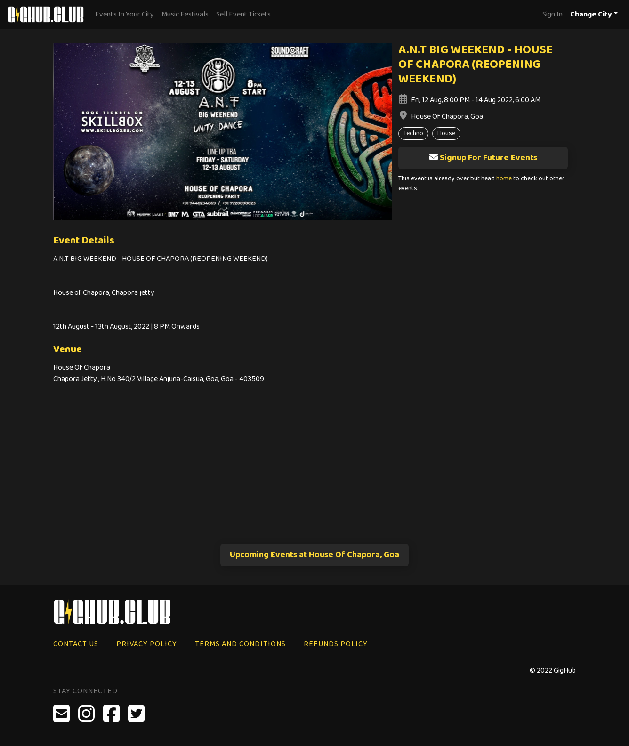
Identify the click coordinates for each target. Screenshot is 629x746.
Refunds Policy (336, 644)
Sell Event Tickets (243, 14)
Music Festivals (185, 14)
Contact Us (75, 644)
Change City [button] (591, 14)
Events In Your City (124, 14)
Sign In (552, 14)
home (504, 179)
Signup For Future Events (483, 157)
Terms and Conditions (240, 644)
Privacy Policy (146, 644)
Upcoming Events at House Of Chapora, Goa (314, 554)
